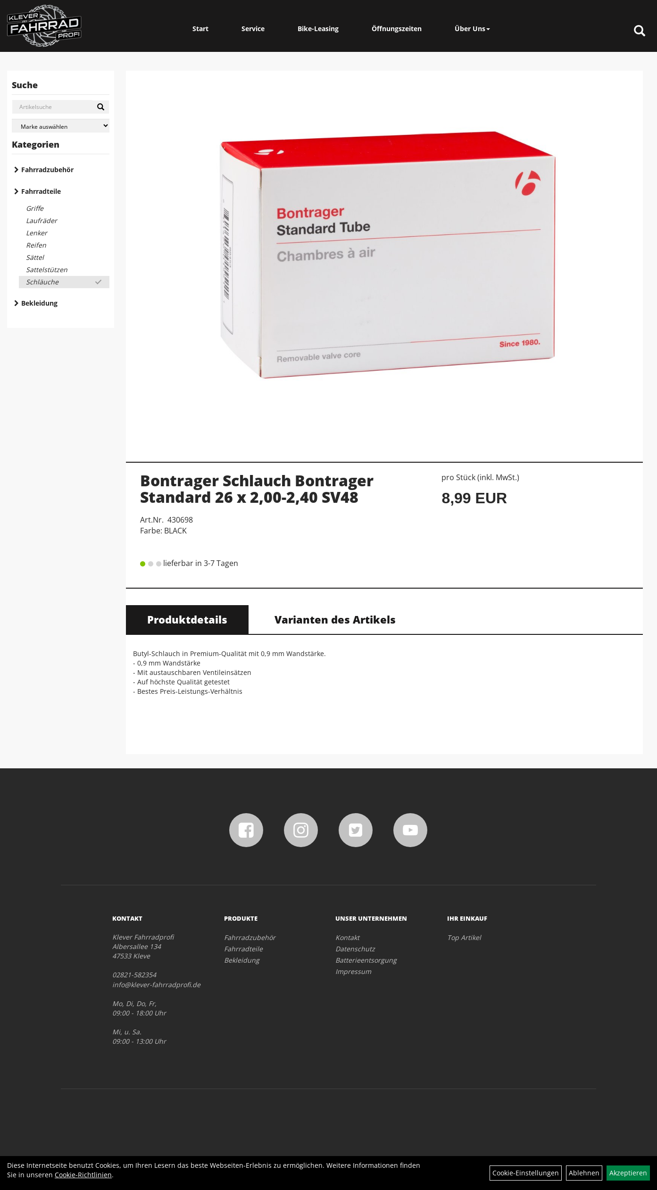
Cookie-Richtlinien (83, 1174)
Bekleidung (39, 303)
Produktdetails (187, 619)
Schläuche (42, 281)
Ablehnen (584, 1172)
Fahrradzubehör (47, 169)
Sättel (35, 257)
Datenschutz (355, 948)
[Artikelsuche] (639, 31)
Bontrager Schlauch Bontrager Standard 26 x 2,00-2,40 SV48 (257, 488)
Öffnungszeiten (397, 28)
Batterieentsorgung (366, 960)
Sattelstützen (46, 269)
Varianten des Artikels (335, 619)
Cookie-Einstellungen (525, 1172)
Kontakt (347, 937)
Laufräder (41, 220)
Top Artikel (464, 937)
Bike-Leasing (318, 28)
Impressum (353, 971)
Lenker (36, 232)
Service (253, 28)
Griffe (34, 208)
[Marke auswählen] (60, 126)
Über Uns (472, 28)
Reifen (36, 245)
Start (200, 28)
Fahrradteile (41, 191)
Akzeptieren (628, 1172)
